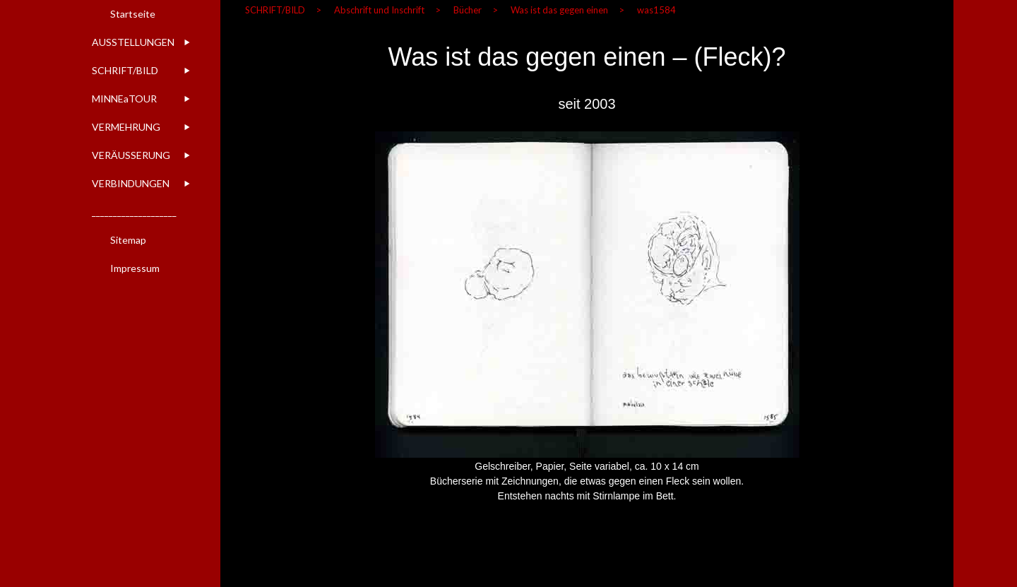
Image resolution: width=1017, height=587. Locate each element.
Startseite (132, 14)
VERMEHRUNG (126, 127)
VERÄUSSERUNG (131, 155)
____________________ (134, 212)
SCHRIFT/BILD (125, 70)
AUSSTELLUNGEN (133, 42)
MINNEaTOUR (124, 99)
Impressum (135, 268)
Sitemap (128, 240)
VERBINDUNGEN (131, 183)
